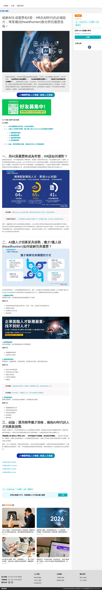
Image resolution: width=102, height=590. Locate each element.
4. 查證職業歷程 (14, 140)
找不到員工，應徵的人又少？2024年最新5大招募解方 (28, 393)
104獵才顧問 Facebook (9, 466)
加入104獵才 (83, 580)
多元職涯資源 (37, 583)
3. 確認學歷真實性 (15, 138)
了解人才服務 (37, 580)
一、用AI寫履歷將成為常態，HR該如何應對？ (20, 126)
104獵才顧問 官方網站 (9, 462)
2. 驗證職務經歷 (14, 135)
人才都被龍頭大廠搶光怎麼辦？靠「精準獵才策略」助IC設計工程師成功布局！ (41, 219)
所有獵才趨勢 (4, 11)
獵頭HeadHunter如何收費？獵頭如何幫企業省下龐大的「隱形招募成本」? (34, 212)
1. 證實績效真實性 (15, 133)
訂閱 (87, 37)
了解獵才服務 (60, 577)
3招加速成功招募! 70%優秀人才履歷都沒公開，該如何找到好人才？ (32, 386)
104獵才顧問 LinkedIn (9, 469)
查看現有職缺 (37, 577)
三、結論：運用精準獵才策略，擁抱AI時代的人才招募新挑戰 (25, 144)
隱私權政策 (4, 588)
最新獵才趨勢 (60, 580)
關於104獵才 (83, 577)
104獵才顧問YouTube (9, 472)
